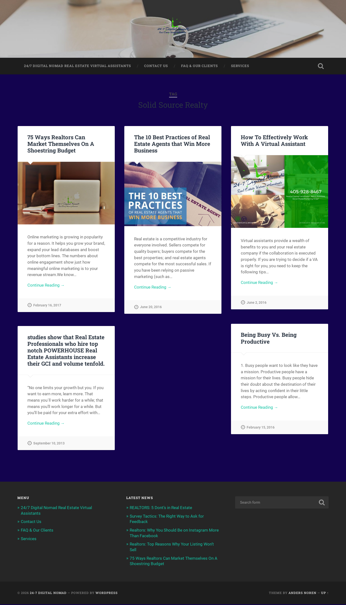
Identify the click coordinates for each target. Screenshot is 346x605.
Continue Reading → (46, 285)
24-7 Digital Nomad (48, 593)
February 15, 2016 (261, 429)
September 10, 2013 (49, 445)
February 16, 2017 (47, 306)
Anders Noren (302, 593)
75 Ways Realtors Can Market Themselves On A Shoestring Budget (60, 144)
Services (240, 66)
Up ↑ (325, 593)
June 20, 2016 (151, 308)
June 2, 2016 (256, 303)
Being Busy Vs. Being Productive (269, 339)
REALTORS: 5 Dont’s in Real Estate (161, 509)
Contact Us (156, 66)
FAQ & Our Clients (199, 66)
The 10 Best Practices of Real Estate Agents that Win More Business (172, 144)
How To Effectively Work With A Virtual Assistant (274, 141)
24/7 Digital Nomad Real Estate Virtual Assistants (77, 66)
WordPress (106, 593)
